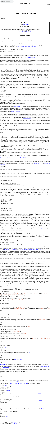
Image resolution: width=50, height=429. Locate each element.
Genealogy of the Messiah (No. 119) (30, 57)
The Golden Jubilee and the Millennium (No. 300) (19, 157)
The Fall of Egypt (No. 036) (38, 228)
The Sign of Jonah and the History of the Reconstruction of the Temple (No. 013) (27, 46)
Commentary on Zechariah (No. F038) (5, 157)
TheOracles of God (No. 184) (27, 118)
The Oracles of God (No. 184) (18, 106)
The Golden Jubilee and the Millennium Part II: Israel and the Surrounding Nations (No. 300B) (30, 249)
